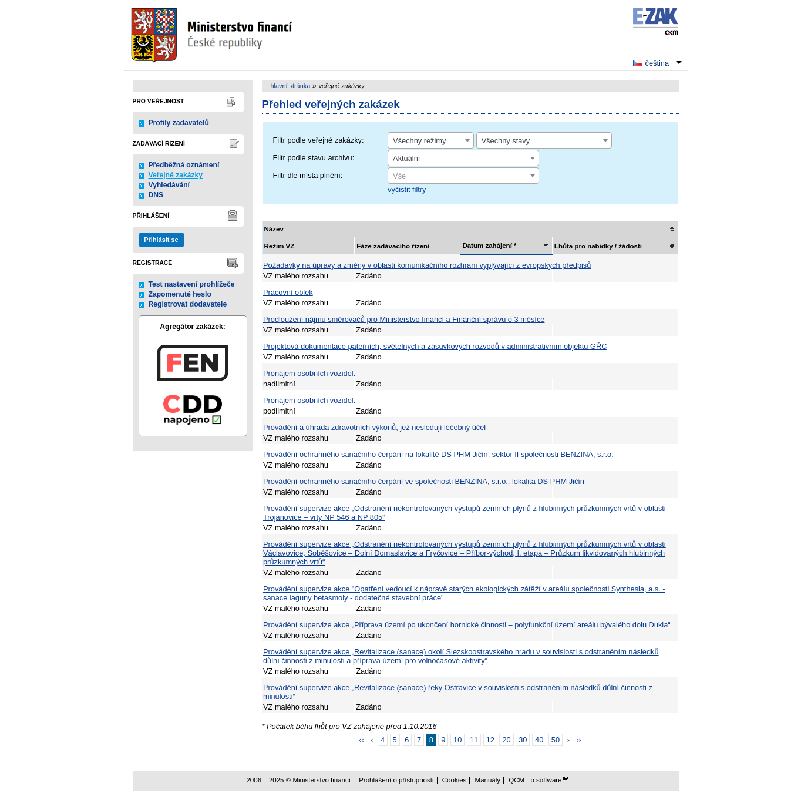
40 (539, 739)
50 (555, 739)
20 (506, 739)
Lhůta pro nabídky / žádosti (598, 246)
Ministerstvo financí (213, 35)
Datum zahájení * (489, 245)
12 (490, 739)
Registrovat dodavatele (188, 304)
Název (274, 229)
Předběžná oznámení (184, 165)
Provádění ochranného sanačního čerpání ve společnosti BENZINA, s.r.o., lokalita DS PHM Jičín (423, 481)
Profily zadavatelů (179, 123)
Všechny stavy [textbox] (506, 140)
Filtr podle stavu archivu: (314, 157)
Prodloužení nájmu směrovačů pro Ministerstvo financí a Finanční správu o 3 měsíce (403, 319)
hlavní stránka (291, 85)
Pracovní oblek (288, 292)
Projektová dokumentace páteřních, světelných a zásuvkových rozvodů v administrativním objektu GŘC (435, 346)
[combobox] (431, 140)
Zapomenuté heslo (180, 294)
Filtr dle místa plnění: (308, 175)
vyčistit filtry (407, 189)
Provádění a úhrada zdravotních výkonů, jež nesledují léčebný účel (374, 427)
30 (523, 739)
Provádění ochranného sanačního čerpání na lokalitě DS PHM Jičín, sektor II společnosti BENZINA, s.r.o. (438, 454)
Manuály (488, 780)
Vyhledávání (169, 185)
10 (457, 739)
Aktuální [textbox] (406, 158)
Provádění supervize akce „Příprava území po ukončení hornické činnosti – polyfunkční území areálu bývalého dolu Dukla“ (467, 624)
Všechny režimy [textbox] (419, 140)
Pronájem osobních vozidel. (309, 373)
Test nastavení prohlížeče (192, 284)
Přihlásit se (161, 239)
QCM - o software (535, 780)
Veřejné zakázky (176, 175)
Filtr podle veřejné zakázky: (318, 140)
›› (578, 739)
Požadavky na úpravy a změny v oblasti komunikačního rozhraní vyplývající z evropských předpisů (427, 265)
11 (474, 739)
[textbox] (463, 176)
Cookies (454, 780)
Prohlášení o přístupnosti (396, 780)
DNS (156, 195)
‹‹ (361, 739)
